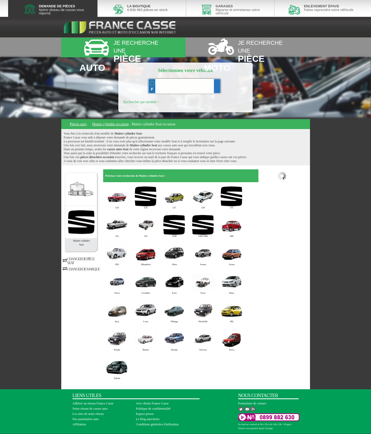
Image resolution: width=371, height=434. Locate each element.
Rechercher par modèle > (141, 102)
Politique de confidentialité (153, 408)
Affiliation (79, 424)
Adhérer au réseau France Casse (93, 403)
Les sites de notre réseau (88, 414)
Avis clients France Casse (152, 403)
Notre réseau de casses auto (90, 408)
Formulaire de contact (252, 403)
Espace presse (145, 414)
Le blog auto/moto (147, 419)
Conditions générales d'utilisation (157, 424)
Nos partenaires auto (86, 419)
